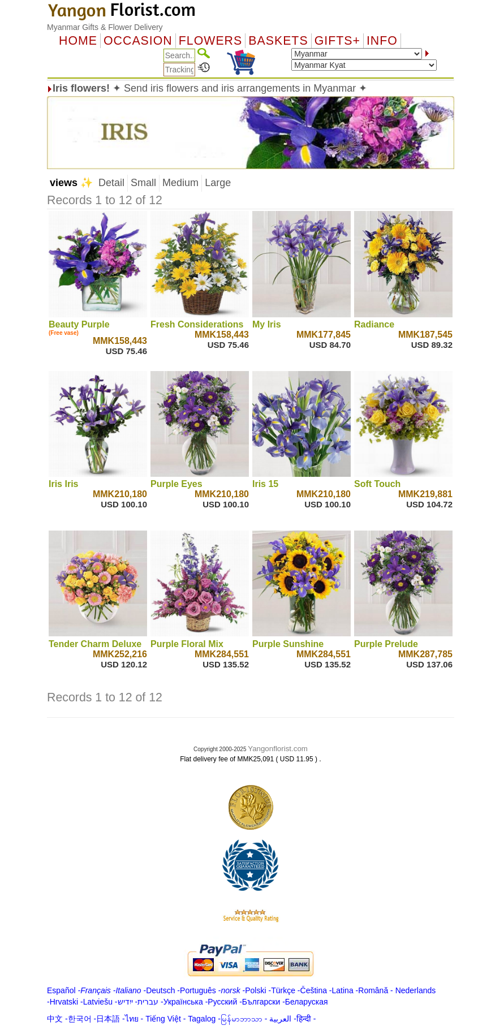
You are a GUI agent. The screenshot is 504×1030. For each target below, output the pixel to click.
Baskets (278, 41)
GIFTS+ (337, 41)
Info (382, 41)
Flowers (210, 41)
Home (78, 41)
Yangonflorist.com (278, 748)
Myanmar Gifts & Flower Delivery (105, 27)
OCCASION (138, 41)
